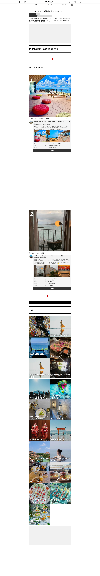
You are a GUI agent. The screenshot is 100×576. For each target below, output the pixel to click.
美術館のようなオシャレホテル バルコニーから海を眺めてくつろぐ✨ (52, 256)
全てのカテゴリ (33, 16)
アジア (38, 14)
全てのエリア (32, 14)
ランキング (64, 4)
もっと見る (50, 302)
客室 (42, 16)
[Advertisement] (50, 33)
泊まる (38, 16)
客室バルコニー (48, 16)
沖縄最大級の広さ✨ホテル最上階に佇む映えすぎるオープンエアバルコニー (52, 123)
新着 (36, 4)
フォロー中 (50, 4)
